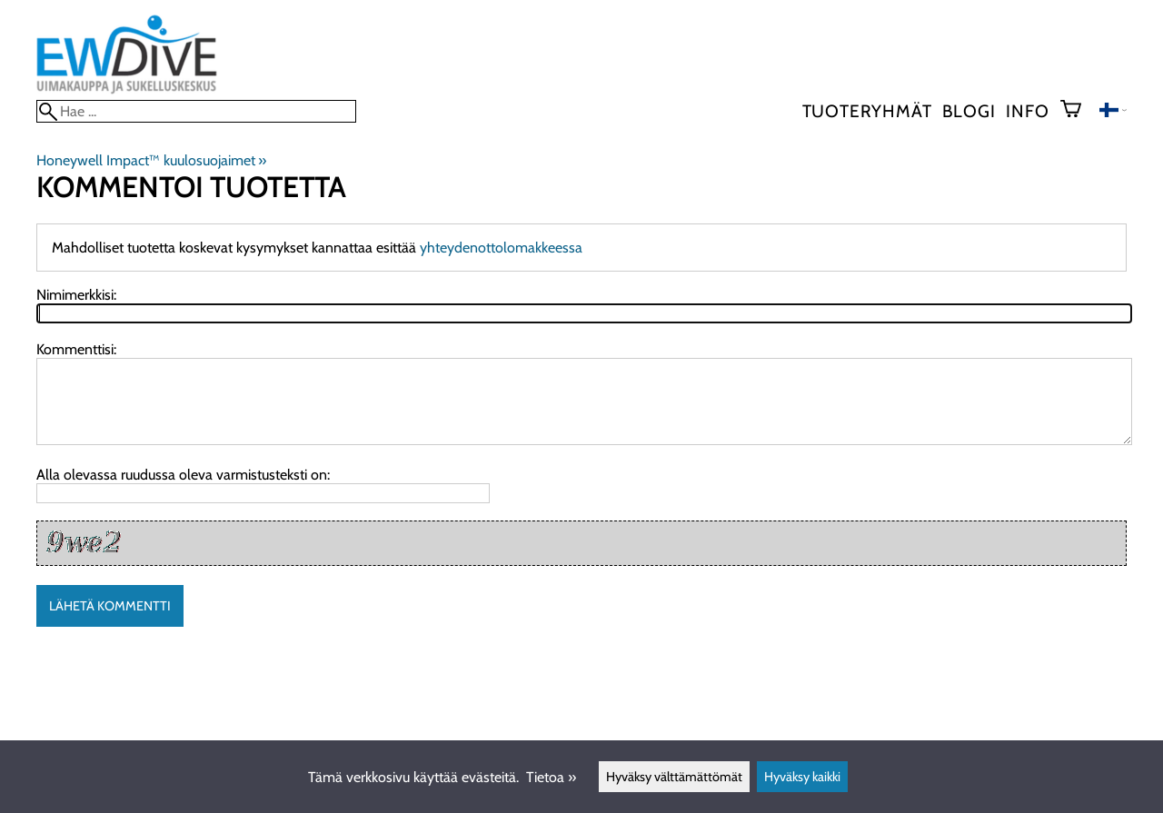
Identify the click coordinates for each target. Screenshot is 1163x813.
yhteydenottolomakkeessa (501, 247)
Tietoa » (551, 777)
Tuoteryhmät (867, 111)
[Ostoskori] (1078, 111)
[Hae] (196, 111)
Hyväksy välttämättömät (674, 776)
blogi (968, 111)
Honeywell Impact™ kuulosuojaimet (151, 160)
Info (1027, 111)
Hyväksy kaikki (802, 776)
